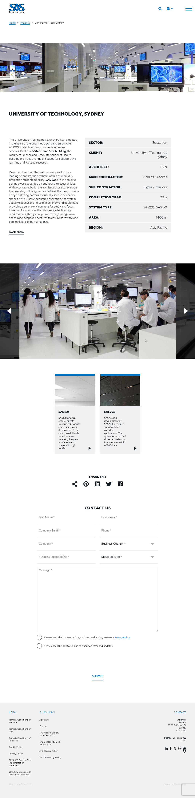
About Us (44, 719)
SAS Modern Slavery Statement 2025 (49, 734)
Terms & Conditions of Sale (20, 730)
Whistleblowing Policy (50, 757)
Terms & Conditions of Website (20, 721)
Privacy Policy (16, 753)
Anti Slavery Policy (48, 750)
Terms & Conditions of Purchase (20, 739)
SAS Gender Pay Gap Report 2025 (49, 743)
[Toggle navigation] (188, 8)
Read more (16, 231)
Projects (25, 22)
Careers (43, 726)
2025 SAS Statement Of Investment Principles (20, 773)
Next (186, 311)
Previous (9, 311)
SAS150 (51, 180)
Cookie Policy (15, 747)
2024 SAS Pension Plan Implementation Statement (20, 763)
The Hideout (180, 784)
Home (12, 22)
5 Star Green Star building (49, 151)
